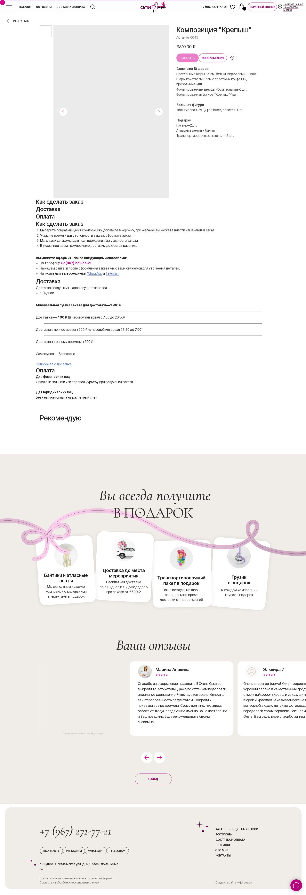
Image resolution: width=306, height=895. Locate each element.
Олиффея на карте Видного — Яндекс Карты (82, 733)
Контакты (223, 855)
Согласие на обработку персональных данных (69, 882)
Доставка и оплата (230, 839)
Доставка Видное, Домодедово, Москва (293, 7)
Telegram (112, 273)
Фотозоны (223, 834)
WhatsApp (94, 273)
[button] (262, 7)
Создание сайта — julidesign (233, 882)
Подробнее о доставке (53, 364)
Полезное (223, 845)
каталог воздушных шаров (236, 829)
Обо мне (221, 850)
